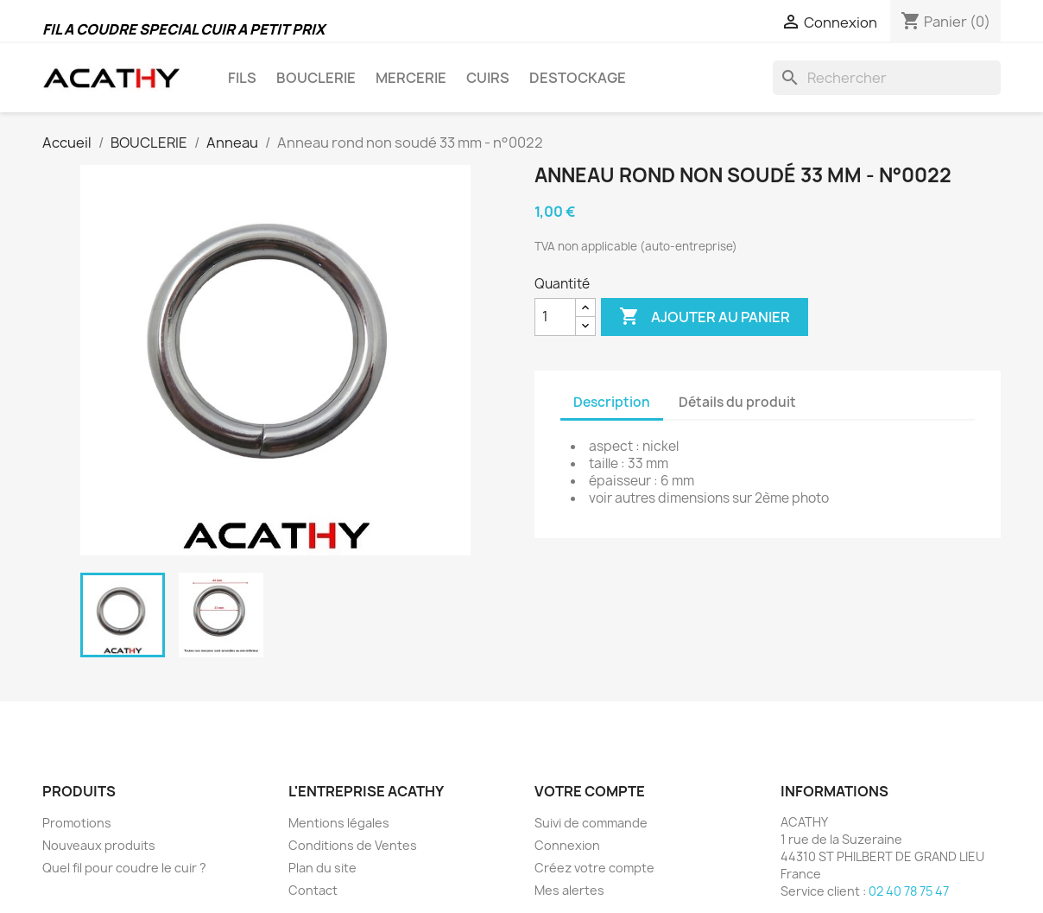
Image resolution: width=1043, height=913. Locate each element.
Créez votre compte (594, 867)
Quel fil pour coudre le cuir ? (124, 867)
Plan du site (322, 867)
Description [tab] (611, 402)
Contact (313, 890)
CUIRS (487, 77)
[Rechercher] (887, 77)
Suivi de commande (591, 823)
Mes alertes (569, 890)
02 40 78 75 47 (909, 891)
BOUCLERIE (316, 77)
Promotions (76, 823)
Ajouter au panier (704, 317)
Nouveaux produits (98, 845)
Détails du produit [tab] (737, 402)
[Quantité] (555, 317)
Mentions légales (338, 823)
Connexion (567, 845)
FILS (242, 77)
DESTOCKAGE (577, 77)
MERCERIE (411, 77)
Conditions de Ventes (352, 845)
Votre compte (589, 791)
